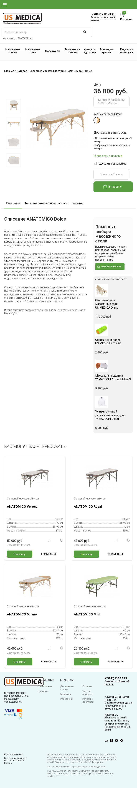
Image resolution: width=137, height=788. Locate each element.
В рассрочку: (19, 545)
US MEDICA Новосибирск (91, 771)
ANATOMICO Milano (22, 614)
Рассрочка (66, 698)
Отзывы (77, 203)
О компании (45, 686)
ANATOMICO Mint (87, 614)
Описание (13, 203)
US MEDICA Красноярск (81, 773)
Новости (43, 691)
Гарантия (65, 694)
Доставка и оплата (67, 688)
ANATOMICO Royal (88, 506)
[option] (13, 106)
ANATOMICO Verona (22, 506)
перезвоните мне (109, 266)
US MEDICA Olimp (113, 303)
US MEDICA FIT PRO (113, 341)
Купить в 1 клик (111, 174)
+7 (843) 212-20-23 (102, 14)
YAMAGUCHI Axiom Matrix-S (113, 377)
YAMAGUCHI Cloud (113, 415)
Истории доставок (87, 700)
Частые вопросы (87, 693)
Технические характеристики (46, 203)
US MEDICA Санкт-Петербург (63, 771)
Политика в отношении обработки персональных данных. (76, 766)
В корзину (112, 186)
